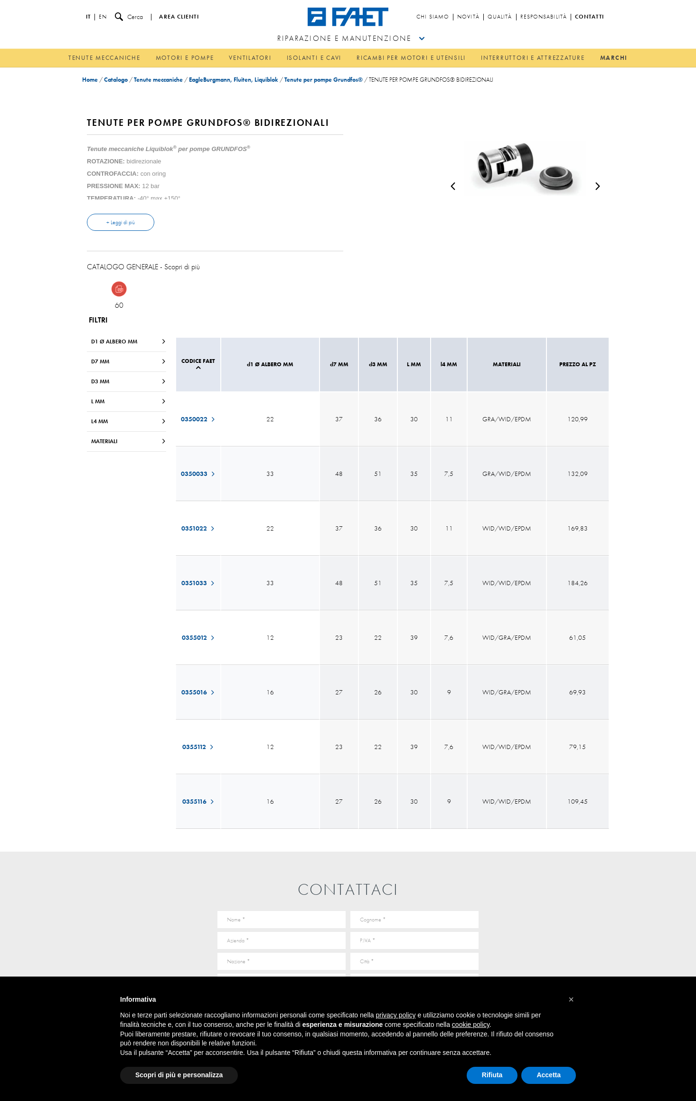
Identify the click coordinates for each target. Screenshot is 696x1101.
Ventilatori (250, 58)
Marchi (614, 58)
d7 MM (128, 361)
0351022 (198, 528)
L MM (128, 401)
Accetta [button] (548, 1075)
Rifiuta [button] (492, 1075)
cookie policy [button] (470, 1024)
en (103, 17)
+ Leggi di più (120, 222)
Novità (468, 17)
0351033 (198, 583)
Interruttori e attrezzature (533, 58)
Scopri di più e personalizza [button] (179, 1075)
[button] (571, 999)
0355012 (198, 637)
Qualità (500, 17)
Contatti (589, 17)
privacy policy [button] (396, 1015)
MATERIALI (128, 441)
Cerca (129, 16)
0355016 (198, 692)
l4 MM (128, 421)
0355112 (198, 746)
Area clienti (178, 17)
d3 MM (128, 381)
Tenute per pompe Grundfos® (323, 80)
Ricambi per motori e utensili (411, 58)
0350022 (198, 419)
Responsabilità (543, 17)
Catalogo (116, 80)
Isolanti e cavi (314, 58)
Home (90, 80)
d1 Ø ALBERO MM (128, 341)
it (88, 17)
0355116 (198, 801)
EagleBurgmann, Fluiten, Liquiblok (233, 80)
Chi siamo (432, 17)
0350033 (198, 473)
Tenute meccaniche (104, 58)
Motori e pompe (185, 58)
